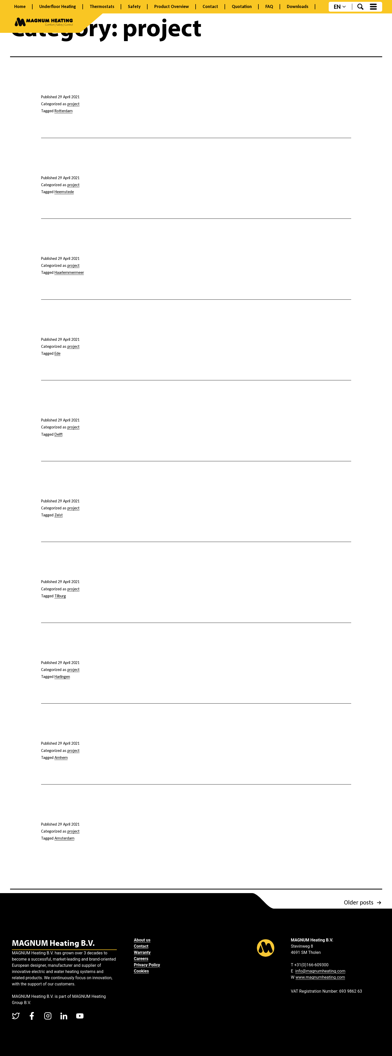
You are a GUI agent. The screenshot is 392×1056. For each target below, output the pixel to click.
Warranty (143, 952)
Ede (57, 353)
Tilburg (60, 595)
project (73, 103)
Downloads (297, 6)
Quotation (242, 6)
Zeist (59, 514)
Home (20, 6)
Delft (59, 434)
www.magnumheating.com (320, 977)
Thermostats (102, 6)
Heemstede (64, 191)
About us (143, 940)
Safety (134, 6)
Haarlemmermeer (69, 272)
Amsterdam (64, 838)
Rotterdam (64, 110)
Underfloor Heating (57, 6)
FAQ (269, 6)
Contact (210, 6)
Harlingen (62, 676)
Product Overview (171, 6)
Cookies (142, 971)
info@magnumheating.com (320, 971)
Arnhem (61, 757)
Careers (142, 958)
